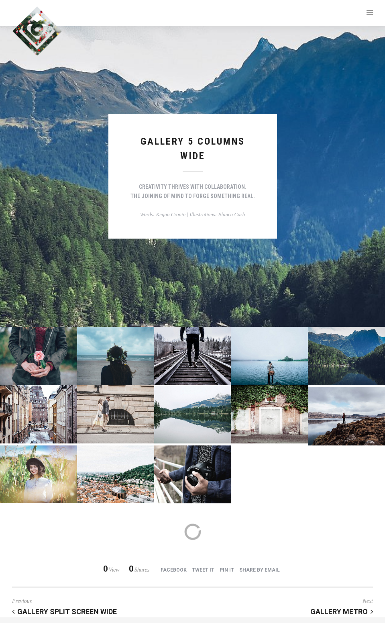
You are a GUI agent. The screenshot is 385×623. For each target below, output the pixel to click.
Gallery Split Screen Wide (64, 611)
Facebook (174, 570)
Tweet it (203, 570)
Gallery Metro (341, 611)
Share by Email (259, 570)
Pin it (227, 570)
